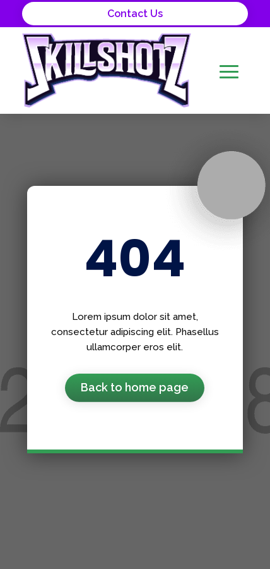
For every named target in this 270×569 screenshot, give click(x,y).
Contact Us (135, 14)
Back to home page (135, 387)
